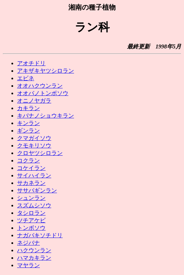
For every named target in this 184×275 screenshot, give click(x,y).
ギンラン (28, 131)
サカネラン (31, 183)
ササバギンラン (37, 190)
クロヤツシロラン (40, 153)
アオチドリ (31, 63)
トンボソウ (31, 228)
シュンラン (31, 198)
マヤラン (28, 265)
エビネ (25, 78)
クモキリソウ (34, 145)
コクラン (28, 160)
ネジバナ (28, 243)
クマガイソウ (34, 138)
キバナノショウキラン (45, 116)
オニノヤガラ (34, 101)
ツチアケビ (31, 220)
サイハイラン (34, 175)
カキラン (28, 108)
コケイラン (31, 168)
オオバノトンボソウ (42, 93)
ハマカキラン (34, 258)
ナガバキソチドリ (40, 235)
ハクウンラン (34, 250)
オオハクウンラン (40, 86)
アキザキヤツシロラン (45, 71)
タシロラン (31, 213)
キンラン (28, 123)
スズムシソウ (34, 205)
